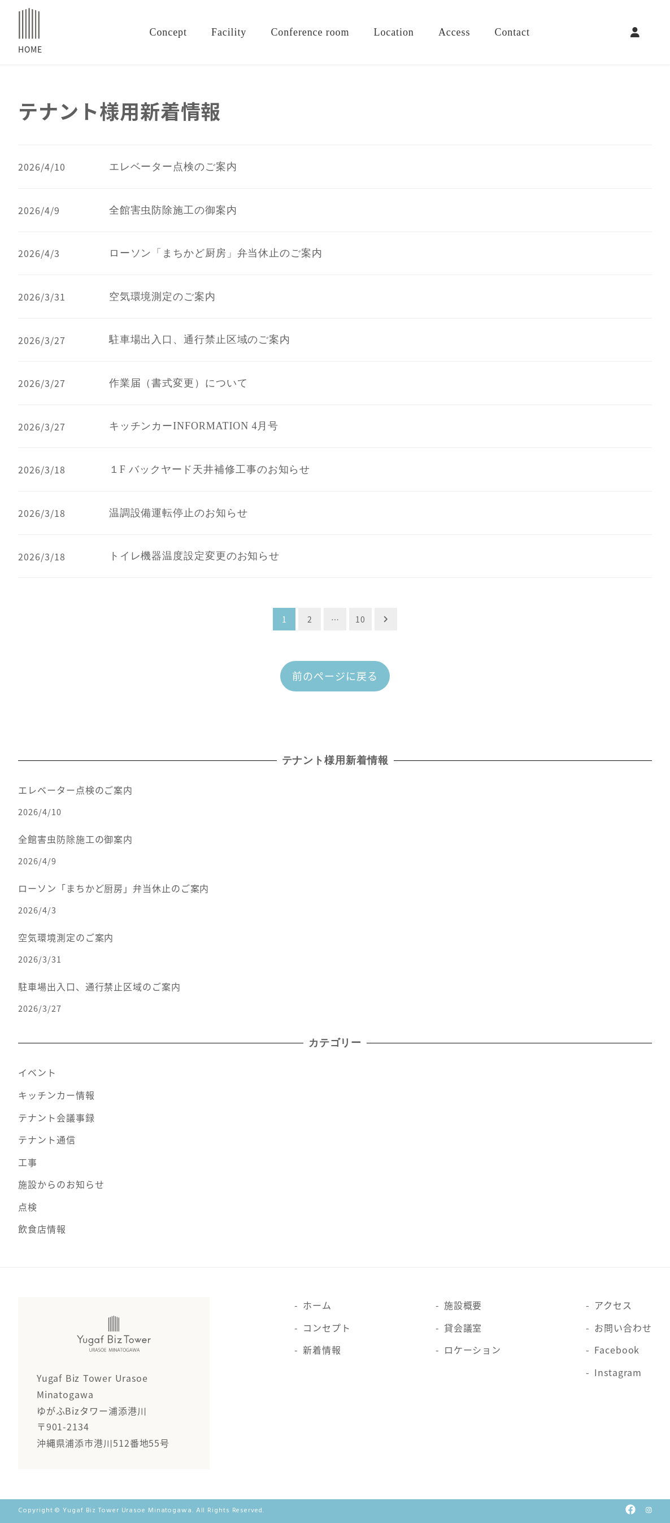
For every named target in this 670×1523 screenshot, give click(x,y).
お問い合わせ (622, 1327)
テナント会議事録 (56, 1117)
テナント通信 (46, 1139)
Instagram (618, 1372)
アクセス (613, 1305)
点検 (27, 1206)
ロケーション (472, 1349)
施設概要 (463, 1305)
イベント (37, 1072)
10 (360, 619)
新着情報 (322, 1349)
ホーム (317, 1305)
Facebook (616, 1349)
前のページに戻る (334, 675)
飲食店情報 (42, 1228)
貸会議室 (463, 1327)
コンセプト (327, 1327)
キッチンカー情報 (56, 1095)
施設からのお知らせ (61, 1184)
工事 (27, 1162)
